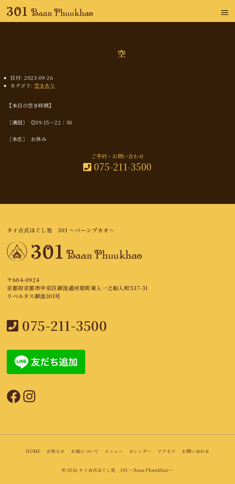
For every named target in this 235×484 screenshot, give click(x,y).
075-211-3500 (117, 166)
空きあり (44, 85)
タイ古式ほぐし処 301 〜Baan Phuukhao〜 (126, 470)
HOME (33, 451)
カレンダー (140, 451)
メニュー (113, 451)
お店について (84, 451)
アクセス (167, 451)
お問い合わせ (195, 451)
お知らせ (56, 451)
